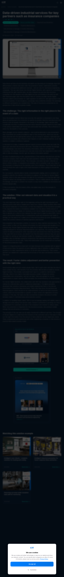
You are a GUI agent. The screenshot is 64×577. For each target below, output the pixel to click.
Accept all (32, 564)
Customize (32, 570)
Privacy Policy (44, 559)
